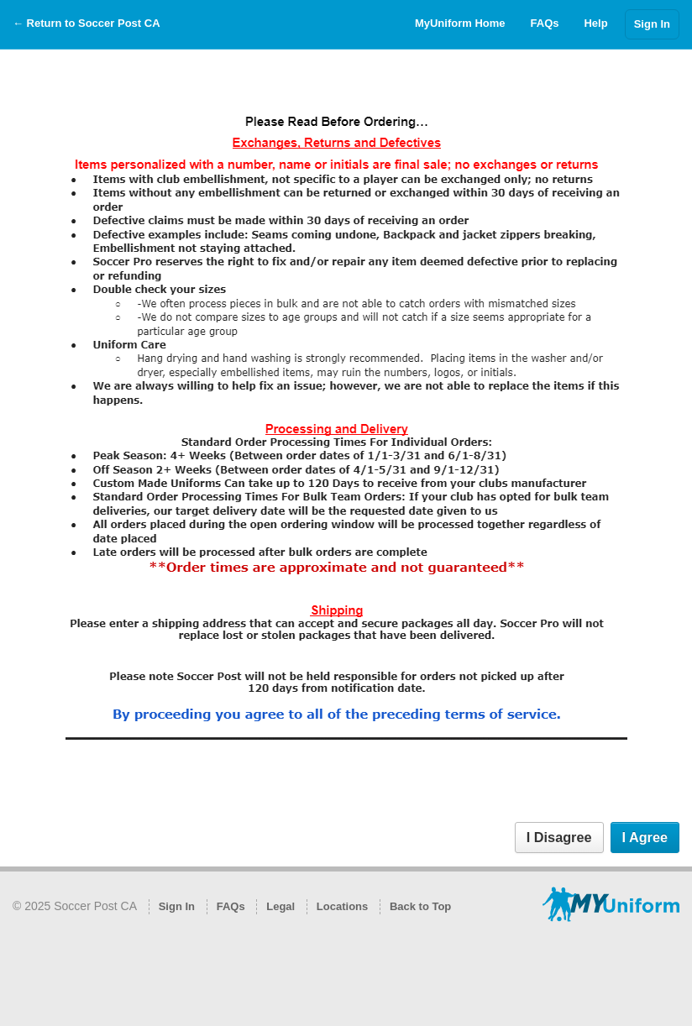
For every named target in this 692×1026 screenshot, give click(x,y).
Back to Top (420, 906)
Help (595, 23)
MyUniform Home (460, 23)
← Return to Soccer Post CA (86, 23)
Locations (342, 906)
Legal (280, 906)
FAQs (545, 23)
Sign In (652, 24)
